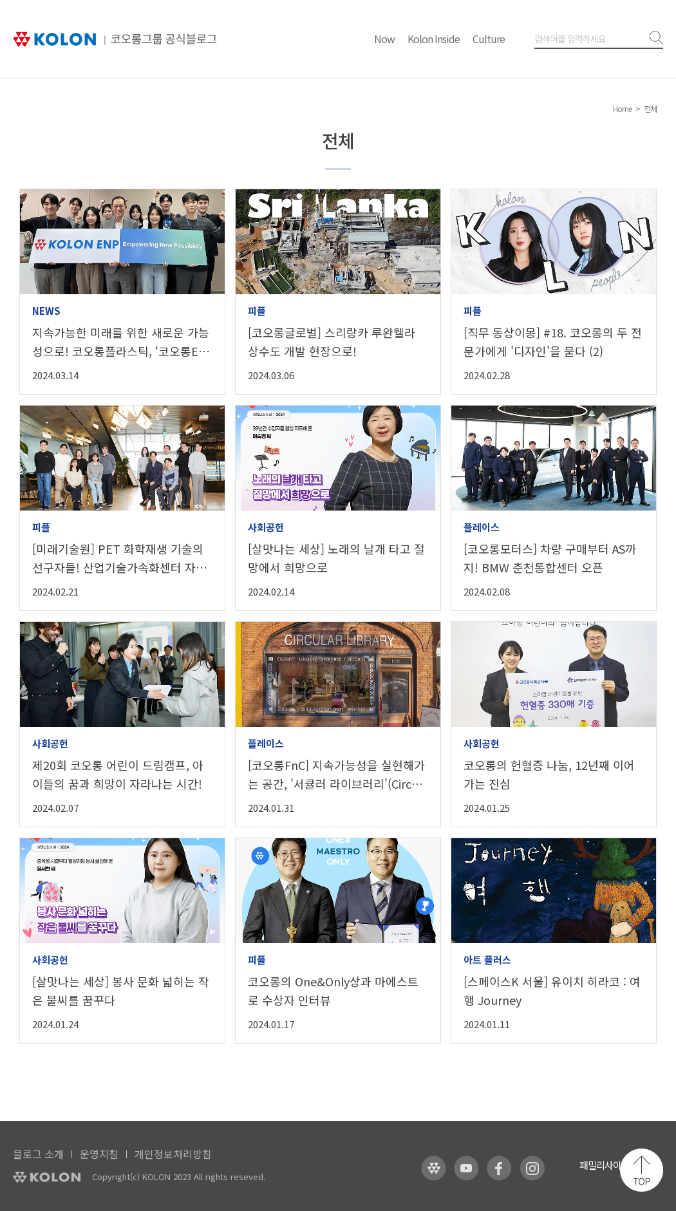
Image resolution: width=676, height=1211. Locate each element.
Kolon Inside (434, 38)
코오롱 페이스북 (499, 1168)
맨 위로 (641, 1170)
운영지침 (99, 1153)
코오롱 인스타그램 (532, 1168)
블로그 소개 (38, 1153)
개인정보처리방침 (173, 1153)
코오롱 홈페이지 (433, 1168)
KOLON (46, 1177)
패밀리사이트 (604, 1165)
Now (384, 38)
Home (622, 108)
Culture (489, 38)
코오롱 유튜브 (466, 1168)
